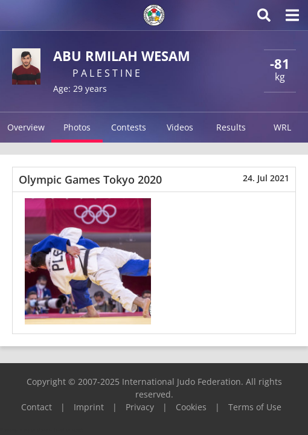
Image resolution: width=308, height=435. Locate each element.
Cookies (191, 407)
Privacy (140, 407)
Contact (36, 407)
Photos (77, 127)
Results (231, 127)
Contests (128, 127)
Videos (180, 127)
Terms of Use (254, 407)
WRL (282, 127)
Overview (26, 127)
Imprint (89, 407)
